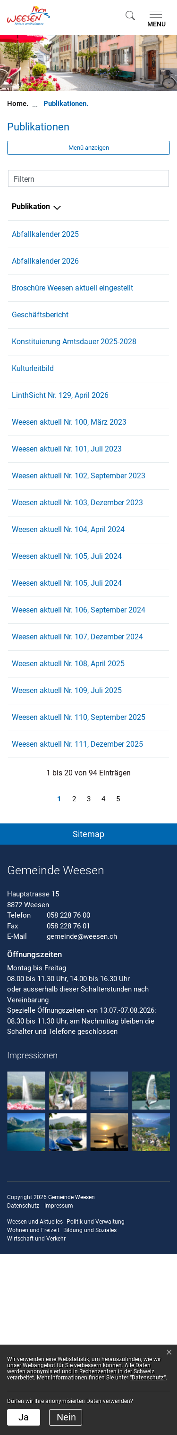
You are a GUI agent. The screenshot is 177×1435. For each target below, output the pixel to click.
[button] (130, 15)
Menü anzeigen (88, 147)
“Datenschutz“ (148, 1377)
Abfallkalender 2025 (45, 234)
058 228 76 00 (68, 1096)
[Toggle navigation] (154, 19)
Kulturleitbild (33, 391)
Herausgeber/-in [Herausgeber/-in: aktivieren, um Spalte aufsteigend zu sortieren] (122, 206)
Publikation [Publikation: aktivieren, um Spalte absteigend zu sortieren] (31, 206)
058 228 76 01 (68, 1107)
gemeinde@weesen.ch (82, 1117)
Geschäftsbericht (40, 326)
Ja (23, 1417)
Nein (66, 1417)
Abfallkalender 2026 (45, 261)
